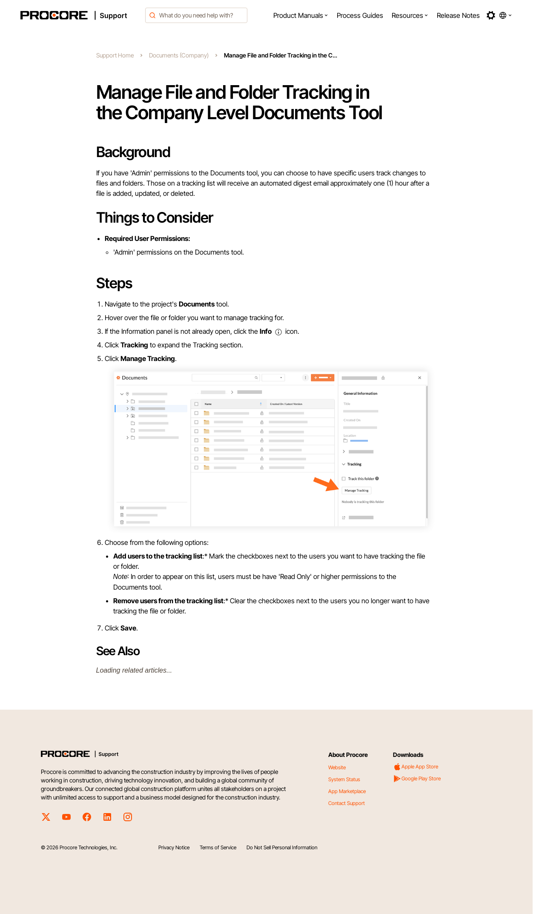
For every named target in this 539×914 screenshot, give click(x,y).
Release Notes (458, 15)
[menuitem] (300, 15)
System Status (344, 779)
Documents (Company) (179, 55)
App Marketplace (347, 791)
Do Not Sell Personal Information (282, 847)
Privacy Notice (173, 847)
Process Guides (360, 15)
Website (337, 767)
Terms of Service (218, 847)
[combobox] (196, 15)
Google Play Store (417, 778)
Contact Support (346, 803)
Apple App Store (415, 766)
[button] (300, 15)
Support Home (115, 55)
